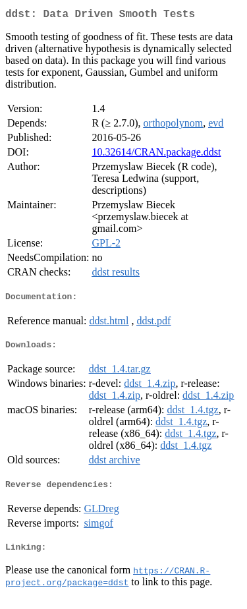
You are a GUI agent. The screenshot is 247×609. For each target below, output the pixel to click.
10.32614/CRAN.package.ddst (156, 154)
